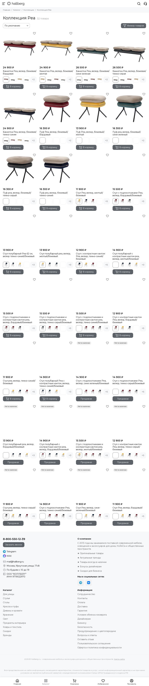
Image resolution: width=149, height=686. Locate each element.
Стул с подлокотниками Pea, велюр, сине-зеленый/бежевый (92, 382)
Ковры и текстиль (12, 627)
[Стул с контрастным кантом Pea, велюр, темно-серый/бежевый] (129, 421)
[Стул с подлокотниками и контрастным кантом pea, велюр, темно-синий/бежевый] (93, 294)
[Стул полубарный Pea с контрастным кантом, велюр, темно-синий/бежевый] (56, 357)
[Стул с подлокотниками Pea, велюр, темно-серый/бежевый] (129, 357)
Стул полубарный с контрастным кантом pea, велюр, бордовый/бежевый (54, 447)
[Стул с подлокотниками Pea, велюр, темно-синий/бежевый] (56, 484)
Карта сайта (119, 659)
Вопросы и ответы (87, 635)
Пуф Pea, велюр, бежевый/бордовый (54, 133)
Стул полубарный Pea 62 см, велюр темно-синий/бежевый (18, 255)
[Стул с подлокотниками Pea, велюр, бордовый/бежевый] (129, 169)
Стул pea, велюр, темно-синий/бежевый (19, 382)
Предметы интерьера (14, 623)
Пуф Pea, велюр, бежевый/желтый (90, 133)
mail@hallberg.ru (15, 561)
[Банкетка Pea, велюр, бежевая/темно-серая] (129, 48)
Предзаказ (86, 398)
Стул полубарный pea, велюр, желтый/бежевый (55, 255)
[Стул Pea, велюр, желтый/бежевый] (93, 169)
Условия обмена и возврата (92, 614)
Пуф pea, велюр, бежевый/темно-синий (54, 194)
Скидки (7, 631)
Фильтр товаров (133, 25)
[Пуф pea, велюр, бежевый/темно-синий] (56, 169)
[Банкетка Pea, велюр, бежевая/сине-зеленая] (93, 48)
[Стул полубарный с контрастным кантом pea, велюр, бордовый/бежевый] (56, 421)
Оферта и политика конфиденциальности (99, 647)
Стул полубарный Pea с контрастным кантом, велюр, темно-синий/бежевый (55, 383)
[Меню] (3, 3)
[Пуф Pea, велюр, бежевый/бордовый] (56, 109)
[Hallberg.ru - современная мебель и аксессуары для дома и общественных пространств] (15, 3)
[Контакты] (145, 3)
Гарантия (82, 610)
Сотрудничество (86, 594)
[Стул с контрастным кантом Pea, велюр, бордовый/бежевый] (129, 294)
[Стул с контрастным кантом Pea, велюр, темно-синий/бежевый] (93, 230)
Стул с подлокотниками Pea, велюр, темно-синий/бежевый (55, 509)
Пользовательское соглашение (94, 643)
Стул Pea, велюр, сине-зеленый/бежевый (88, 509)
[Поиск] (139, 3)
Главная (6, 10)
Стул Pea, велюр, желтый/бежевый (89, 194)
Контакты (82, 598)
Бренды (7, 635)
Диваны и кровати (12, 610)
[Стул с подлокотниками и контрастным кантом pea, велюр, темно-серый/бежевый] (56, 294)
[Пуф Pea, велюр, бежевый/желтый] (93, 109)
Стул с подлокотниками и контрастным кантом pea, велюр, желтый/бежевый (89, 447)
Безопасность (84, 627)
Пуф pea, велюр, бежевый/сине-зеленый (127, 133)
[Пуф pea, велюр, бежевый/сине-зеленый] (129, 109)
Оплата (81, 602)
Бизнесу (81, 623)
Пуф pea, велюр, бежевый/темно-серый (17, 194)
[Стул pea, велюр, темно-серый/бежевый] (20, 484)
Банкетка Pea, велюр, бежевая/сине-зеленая (92, 72)
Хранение (8, 614)
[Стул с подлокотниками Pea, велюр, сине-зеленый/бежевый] (93, 357)
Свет (5, 619)
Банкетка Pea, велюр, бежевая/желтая (56, 72)
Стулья (6, 598)
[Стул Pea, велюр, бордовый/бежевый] (129, 484)
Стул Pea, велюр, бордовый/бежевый (128, 509)
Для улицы (8, 594)
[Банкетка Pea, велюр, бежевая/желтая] (56, 48)
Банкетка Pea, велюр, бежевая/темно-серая (129, 72)
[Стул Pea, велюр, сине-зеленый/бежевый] (93, 484)
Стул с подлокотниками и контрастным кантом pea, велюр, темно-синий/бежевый (92, 320)
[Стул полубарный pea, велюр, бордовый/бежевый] (20, 421)
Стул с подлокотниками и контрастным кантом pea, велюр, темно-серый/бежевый (56, 320)
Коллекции (29, 10)
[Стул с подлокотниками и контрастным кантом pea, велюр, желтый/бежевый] (93, 421)
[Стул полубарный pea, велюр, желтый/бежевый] (56, 230)
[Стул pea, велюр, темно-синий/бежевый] (20, 357)
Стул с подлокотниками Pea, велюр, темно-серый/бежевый (129, 382)
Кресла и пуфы (11, 606)
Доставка (82, 606)
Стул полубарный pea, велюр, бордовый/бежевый (18, 445)
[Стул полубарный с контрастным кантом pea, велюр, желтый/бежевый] (129, 230)
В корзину (13, 86)
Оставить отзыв (85, 639)
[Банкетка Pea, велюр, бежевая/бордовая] (20, 48)
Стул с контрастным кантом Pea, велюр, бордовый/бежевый (127, 320)
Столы (6, 602)
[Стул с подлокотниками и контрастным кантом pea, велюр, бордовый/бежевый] (20, 294)
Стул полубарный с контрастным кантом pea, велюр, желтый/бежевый (126, 256)
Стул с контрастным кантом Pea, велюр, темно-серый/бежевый (127, 447)
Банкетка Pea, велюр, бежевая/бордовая (19, 72)
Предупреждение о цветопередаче (96, 631)
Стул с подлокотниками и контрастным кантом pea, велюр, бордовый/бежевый (17, 320)
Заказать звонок (13, 544)
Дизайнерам (84, 619)
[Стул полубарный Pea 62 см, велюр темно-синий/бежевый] (20, 230)
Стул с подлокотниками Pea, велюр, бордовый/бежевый (128, 194)
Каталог (17, 10)
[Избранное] (34, 33)
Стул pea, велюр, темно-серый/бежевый (19, 509)
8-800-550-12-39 (14, 539)
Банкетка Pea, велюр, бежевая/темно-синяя (19, 133)
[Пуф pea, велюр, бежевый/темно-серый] (20, 169)
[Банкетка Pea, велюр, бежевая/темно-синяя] (20, 109)
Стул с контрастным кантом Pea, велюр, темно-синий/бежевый (90, 256)
